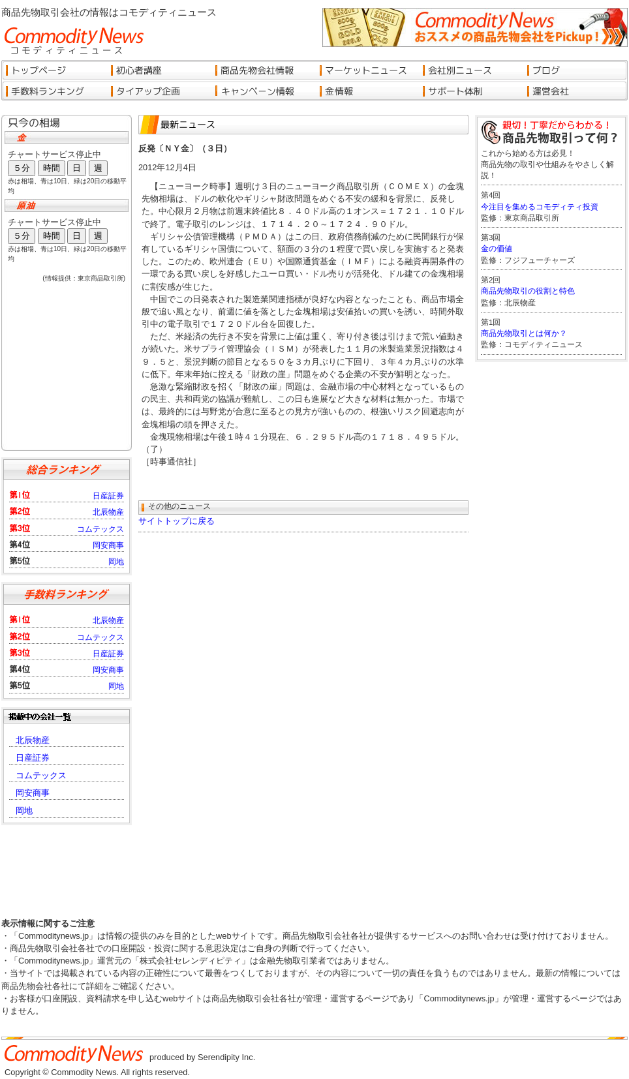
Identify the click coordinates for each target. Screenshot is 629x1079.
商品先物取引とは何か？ (524, 333)
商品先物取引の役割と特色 (528, 291)
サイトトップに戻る (176, 521)
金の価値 (496, 248)
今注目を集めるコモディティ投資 (539, 207)
